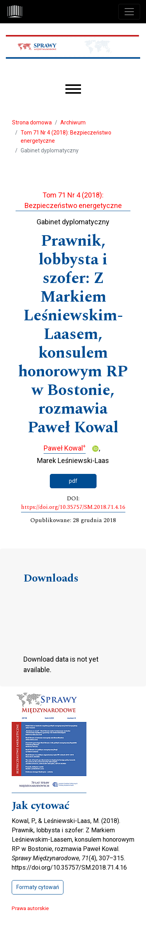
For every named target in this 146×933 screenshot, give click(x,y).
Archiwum (73, 122)
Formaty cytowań (37, 887)
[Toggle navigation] (129, 11)
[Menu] (73, 89)
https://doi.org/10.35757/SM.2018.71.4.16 (73, 507)
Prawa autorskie (30, 908)
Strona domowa (32, 122)
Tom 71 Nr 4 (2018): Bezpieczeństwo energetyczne (66, 136)
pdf (73, 481)
